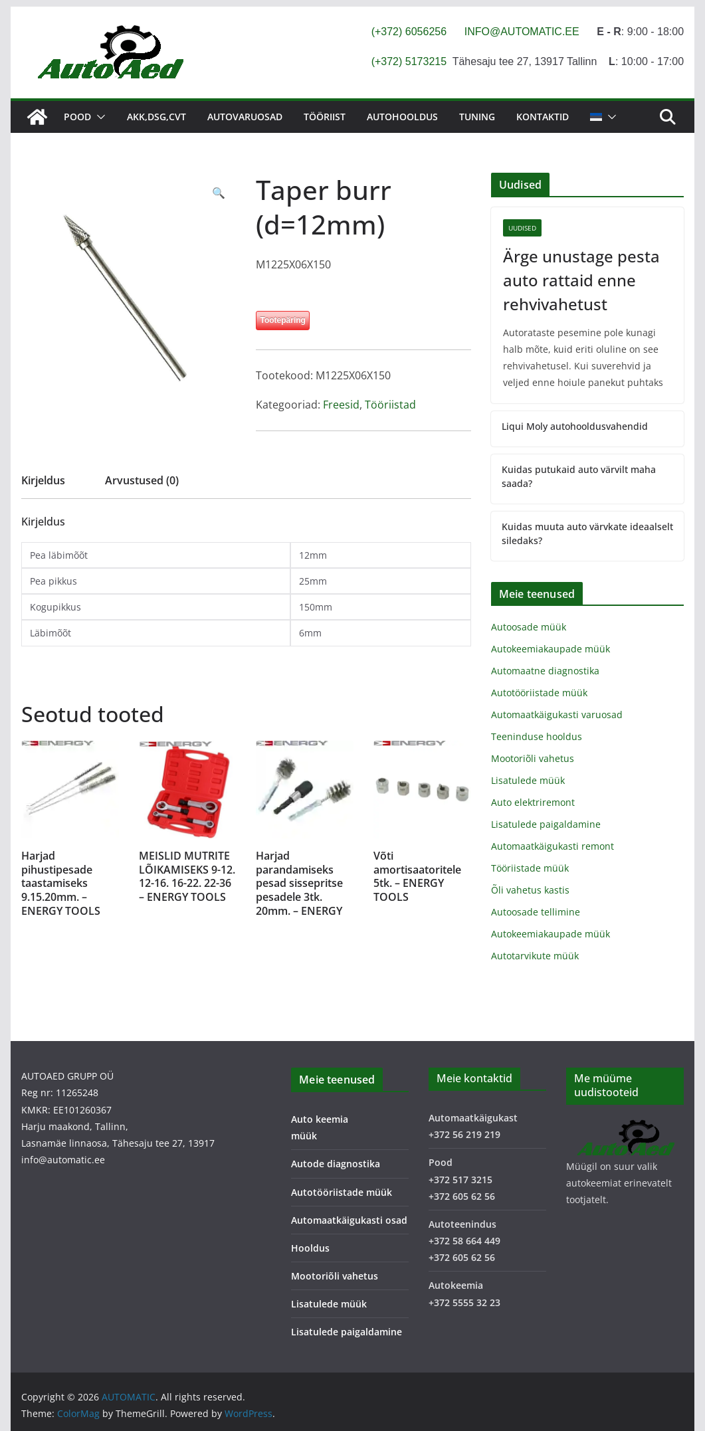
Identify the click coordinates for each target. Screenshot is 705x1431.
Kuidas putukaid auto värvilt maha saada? (579, 476)
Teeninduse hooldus (536, 736)
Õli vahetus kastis (530, 890)
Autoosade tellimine (535, 912)
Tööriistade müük (530, 868)
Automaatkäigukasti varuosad (557, 714)
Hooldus (310, 1248)
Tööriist (325, 116)
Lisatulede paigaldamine (546, 824)
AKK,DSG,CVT (156, 116)
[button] (98, 117)
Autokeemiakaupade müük (550, 648)
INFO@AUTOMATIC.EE (521, 31)
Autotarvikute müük (535, 955)
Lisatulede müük (528, 780)
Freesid (341, 404)
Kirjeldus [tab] (43, 480)
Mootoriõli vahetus (532, 758)
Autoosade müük (528, 626)
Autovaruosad (244, 116)
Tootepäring (282, 320)
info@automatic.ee (63, 1159)
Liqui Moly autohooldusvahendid (575, 426)
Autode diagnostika (335, 1163)
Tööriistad (390, 404)
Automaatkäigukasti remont (552, 846)
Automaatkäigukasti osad (349, 1220)
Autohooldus (402, 116)
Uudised (522, 228)
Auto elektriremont (533, 802)
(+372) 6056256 (409, 31)
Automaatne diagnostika (545, 670)
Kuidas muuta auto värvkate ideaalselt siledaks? (587, 533)
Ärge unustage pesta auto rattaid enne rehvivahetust (581, 280)
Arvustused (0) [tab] (142, 480)
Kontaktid (542, 116)
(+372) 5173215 (409, 61)
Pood (77, 116)
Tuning (477, 116)
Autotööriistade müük (539, 692)
